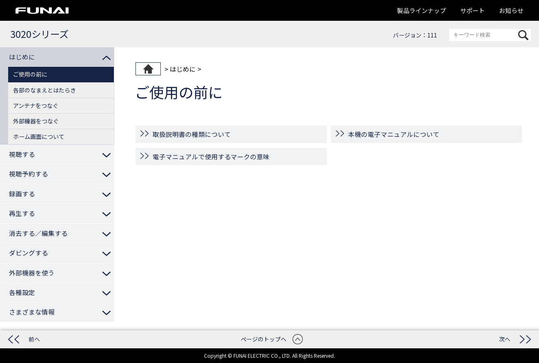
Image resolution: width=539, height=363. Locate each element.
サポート (472, 10)
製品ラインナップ (421, 10)
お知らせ (511, 10)
